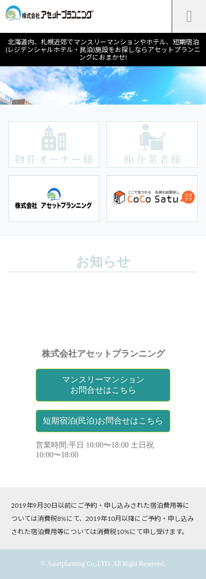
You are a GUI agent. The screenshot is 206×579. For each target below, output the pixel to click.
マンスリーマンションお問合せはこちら (103, 384)
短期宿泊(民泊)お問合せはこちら (103, 420)
